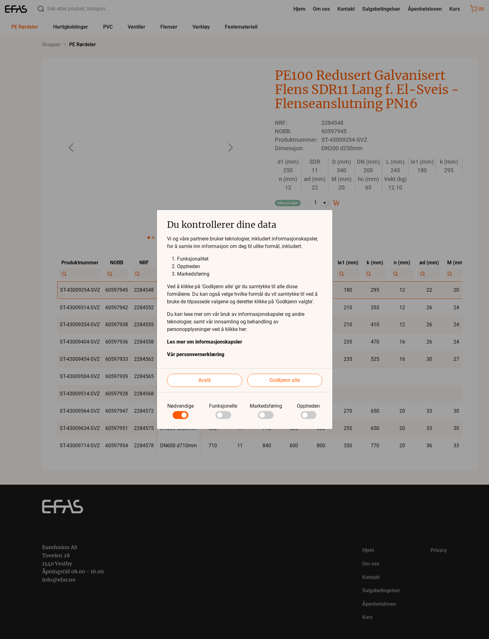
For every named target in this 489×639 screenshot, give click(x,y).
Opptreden (308, 406)
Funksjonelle (223, 406)
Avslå (204, 380)
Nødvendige (180, 406)
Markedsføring (266, 406)
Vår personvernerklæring (195, 354)
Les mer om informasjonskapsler (204, 342)
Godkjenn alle (285, 380)
